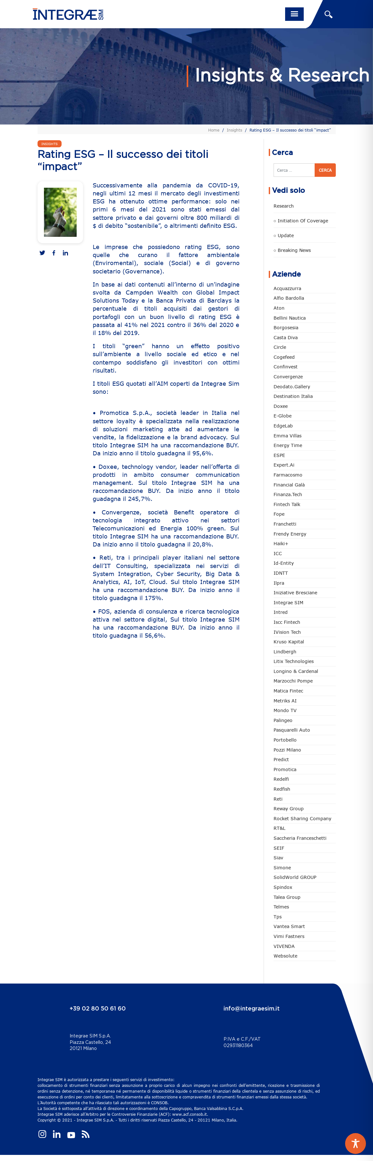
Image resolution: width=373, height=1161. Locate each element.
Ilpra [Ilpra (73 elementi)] (279, 583)
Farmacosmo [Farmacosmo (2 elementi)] (288, 474)
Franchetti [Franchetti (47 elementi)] (285, 524)
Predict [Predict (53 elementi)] (281, 759)
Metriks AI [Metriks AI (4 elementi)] (285, 700)
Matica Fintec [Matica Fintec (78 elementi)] (288, 690)
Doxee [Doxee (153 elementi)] (281, 406)
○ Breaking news (292, 250)
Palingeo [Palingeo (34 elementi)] (283, 720)
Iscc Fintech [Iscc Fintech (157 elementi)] (287, 622)
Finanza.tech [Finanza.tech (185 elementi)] (288, 494)
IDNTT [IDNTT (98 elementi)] (281, 573)
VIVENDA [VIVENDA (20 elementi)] (284, 946)
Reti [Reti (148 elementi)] (278, 799)
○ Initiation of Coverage (301, 220)
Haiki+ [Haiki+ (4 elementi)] (281, 543)
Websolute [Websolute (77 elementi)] (285, 956)
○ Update (284, 235)
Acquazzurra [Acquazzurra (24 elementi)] (287, 288)
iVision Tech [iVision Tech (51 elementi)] (287, 632)
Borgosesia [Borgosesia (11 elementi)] (286, 327)
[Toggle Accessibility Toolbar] (355, 1143)
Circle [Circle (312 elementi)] (280, 347)
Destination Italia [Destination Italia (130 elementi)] (293, 396)
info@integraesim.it (252, 1009)
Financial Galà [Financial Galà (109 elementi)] (289, 484)
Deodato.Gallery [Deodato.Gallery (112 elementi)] (292, 386)
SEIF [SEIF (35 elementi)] (279, 848)
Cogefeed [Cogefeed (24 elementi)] (284, 357)
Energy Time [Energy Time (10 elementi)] (288, 445)
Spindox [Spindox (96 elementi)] (283, 887)
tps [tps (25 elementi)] (278, 916)
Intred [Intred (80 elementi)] (281, 612)
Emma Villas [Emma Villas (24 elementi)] (287, 435)
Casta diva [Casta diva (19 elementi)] (286, 337)
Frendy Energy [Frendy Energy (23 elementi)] (290, 534)
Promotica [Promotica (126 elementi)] (285, 769)
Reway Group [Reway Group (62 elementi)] (289, 808)
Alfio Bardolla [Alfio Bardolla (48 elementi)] (289, 298)
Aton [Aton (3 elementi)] (279, 308)
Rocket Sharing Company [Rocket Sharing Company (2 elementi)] (302, 818)
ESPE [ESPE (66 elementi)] (279, 455)
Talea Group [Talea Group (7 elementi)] (287, 897)
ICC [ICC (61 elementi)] (278, 553)
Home (213, 130)
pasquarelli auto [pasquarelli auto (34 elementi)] (292, 730)
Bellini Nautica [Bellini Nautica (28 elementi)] (290, 318)
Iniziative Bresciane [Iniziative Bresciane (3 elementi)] (295, 592)
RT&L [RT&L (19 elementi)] (279, 828)
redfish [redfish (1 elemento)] (282, 789)
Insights (234, 130)
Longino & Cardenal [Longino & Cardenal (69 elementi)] (296, 671)
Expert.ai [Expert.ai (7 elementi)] (284, 465)
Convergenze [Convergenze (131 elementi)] (288, 376)
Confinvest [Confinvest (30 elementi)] (286, 366)
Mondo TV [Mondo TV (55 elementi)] (285, 710)
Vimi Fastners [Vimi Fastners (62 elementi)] (289, 936)
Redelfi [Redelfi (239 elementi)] (281, 779)
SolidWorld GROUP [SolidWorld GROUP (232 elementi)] (295, 877)
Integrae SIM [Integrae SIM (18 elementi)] (288, 602)
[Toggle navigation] (294, 14)
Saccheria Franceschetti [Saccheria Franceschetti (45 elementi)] (300, 838)
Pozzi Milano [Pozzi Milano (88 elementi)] (287, 749)
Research (284, 206)
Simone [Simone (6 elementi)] (282, 867)
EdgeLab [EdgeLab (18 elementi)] (283, 425)
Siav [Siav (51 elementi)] (278, 857)
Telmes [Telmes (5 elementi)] (281, 906)
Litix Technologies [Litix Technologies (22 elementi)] (294, 661)
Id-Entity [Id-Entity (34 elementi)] (284, 563)
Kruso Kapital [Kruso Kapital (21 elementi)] (289, 641)
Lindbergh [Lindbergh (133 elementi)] (285, 651)
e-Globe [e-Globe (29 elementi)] (283, 415)
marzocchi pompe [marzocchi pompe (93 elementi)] (293, 681)
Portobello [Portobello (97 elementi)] (285, 740)
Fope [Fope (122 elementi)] (279, 514)
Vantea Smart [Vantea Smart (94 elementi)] (289, 926)
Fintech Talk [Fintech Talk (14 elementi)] (287, 504)
